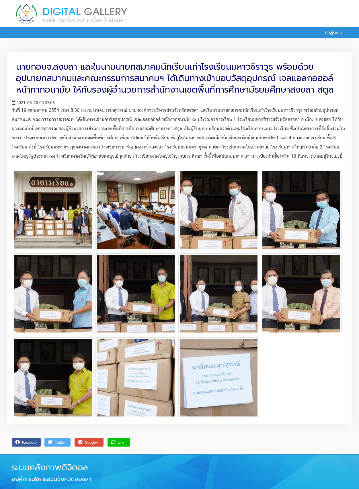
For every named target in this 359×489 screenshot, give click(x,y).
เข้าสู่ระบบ (329, 32)
